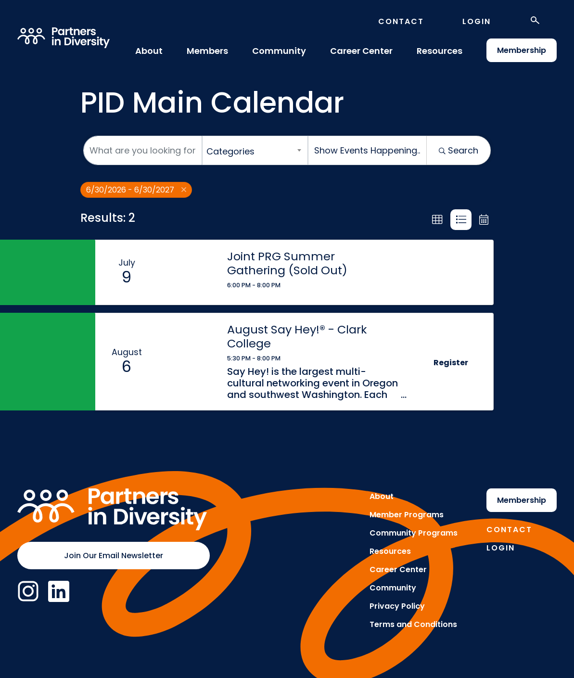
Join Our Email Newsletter (113, 555)
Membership (521, 50)
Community (279, 51)
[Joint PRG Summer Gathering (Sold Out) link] (187, 272)
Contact (401, 21)
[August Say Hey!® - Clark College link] (187, 361)
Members (207, 51)
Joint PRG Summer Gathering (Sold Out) (287, 263)
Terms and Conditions (413, 624)
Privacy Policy (397, 606)
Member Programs (407, 514)
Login (476, 21)
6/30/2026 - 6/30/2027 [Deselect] (136, 189)
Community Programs (414, 532)
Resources (439, 51)
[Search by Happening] (367, 150)
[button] (437, 219)
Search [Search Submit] (458, 150)
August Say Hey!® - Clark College (297, 336)
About (149, 51)
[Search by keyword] (142, 150)
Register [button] (451, 362)
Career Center (361, 51)
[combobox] (255, 150)
